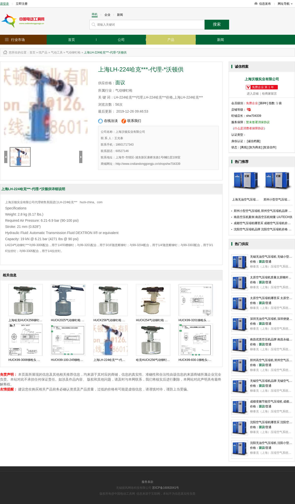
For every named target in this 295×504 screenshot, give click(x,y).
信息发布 (265, 3)
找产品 (43, 52)
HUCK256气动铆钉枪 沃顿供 (112, 320)
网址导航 (285, 3)
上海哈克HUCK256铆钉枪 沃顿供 (30, 320)
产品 (170, 40)
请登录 (4, 3)
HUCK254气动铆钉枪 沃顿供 (155, 320)
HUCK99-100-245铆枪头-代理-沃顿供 (75, 360)
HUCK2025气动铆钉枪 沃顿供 (70, 320)
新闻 (220, 40)
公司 (121, 40)
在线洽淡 (108, 121)
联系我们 (131, 121)
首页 (71, 40)
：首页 (31, 52)
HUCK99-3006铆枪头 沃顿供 (27, 360)
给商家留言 (269, 93)
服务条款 (147, 482)
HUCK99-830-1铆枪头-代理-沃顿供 (201, 360)
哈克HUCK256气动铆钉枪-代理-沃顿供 (161, 360)
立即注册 (22, 3)
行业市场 (18, 40)
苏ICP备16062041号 (165, 487)
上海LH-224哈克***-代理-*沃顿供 (114, 360)
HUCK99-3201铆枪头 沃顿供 (197, 320)
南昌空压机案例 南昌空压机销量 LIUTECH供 (263, 217)
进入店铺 (253, 93)
